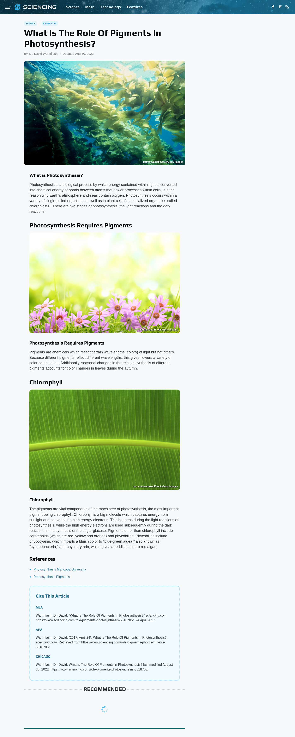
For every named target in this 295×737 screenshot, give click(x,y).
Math (90, 7)
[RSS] (287, 7)
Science (73, 7)
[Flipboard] (280, 7)
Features (135, 7)
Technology (110, 7)
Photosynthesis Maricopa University (60, 569)
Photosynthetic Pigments (52, 577)
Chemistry (50, 23)
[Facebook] (273, 7)
